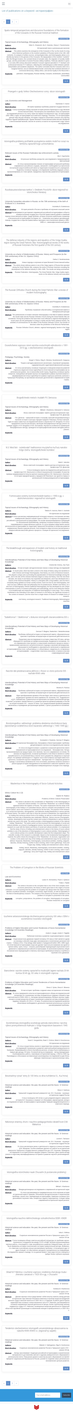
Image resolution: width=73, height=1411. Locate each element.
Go (66, 81)
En (69, 4)
